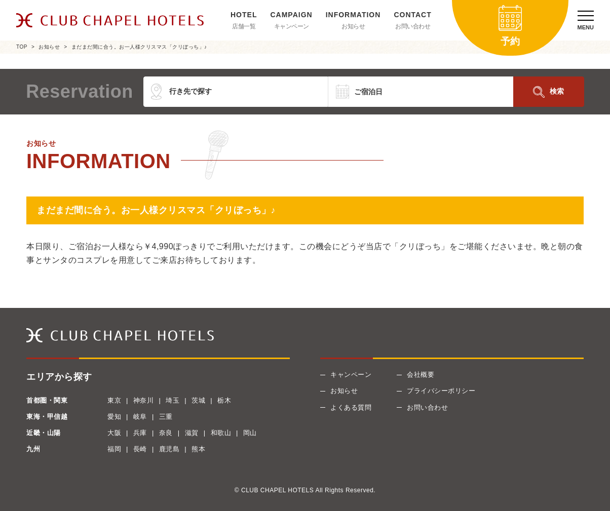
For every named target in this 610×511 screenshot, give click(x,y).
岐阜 (140, 416)
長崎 (140, 449)
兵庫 (140, 433)
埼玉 (172, 400)
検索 (557, 91)
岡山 (250, 433)
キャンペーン (291, 26)
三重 (166, 416)
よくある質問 (350, 407)
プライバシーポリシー (441, 391)
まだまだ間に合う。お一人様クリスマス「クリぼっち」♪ (139, 47)
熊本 (198, 449)
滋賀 (192, 433)
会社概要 (420, 374)
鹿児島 (169, 449)
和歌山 (221, 433)
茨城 (198, 400)
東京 (114, 400)
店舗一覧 (243, 26)
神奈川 (143, 400)
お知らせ (353, 26)
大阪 (114, 433)
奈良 (166, 433)
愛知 (114, 416)
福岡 (114, 449)
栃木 (224, 400)
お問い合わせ (412, 26)
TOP (21, 47)
